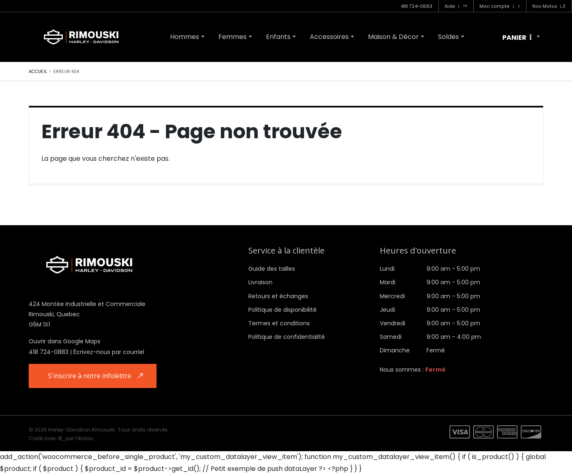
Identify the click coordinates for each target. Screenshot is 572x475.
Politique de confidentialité (286, 337)
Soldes (448, 36)
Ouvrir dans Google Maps (64, 341)
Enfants (278, 36)
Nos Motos (548, 6)
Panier (521, 38)
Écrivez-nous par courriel (108, 352)
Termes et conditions (279, 323)
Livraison (260, 282)
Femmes (232, 36)
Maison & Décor (393, 36)
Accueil (38, 72)
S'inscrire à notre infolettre (89, 375)
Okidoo (84, 438)
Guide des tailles (271, 269)
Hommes (184, 36)
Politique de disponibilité (282, 310)
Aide (456, 6)
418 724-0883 (416, 6)
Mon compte (499, 6)
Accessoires (329, 36)
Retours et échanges (278, 296)
